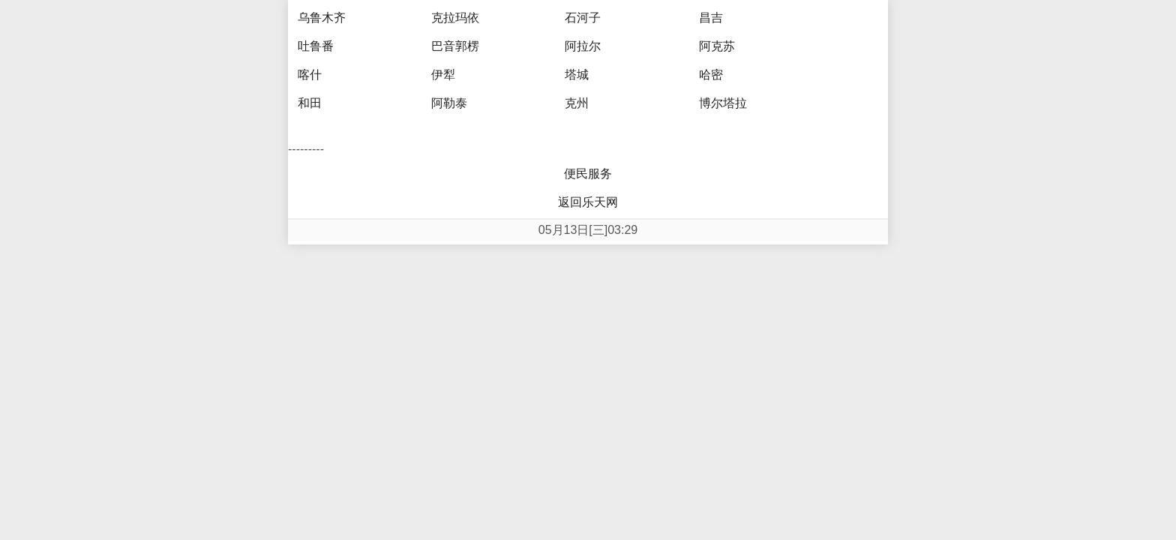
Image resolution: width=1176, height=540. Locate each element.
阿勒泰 (449, 103)
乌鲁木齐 (322, 17)
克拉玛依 (455, 17)
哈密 (711, 74)
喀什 (310, 74)
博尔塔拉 (723, 103)
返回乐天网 (588, 202)
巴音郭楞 (455, 46)
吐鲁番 (316, 46)
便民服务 (588, 173)
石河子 (583, 17)
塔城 (577, 74)
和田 (310, 103)
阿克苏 (717, 46)
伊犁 (443, 74)
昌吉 (711, 17)
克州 (577, 103)
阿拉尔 (583, 46)
